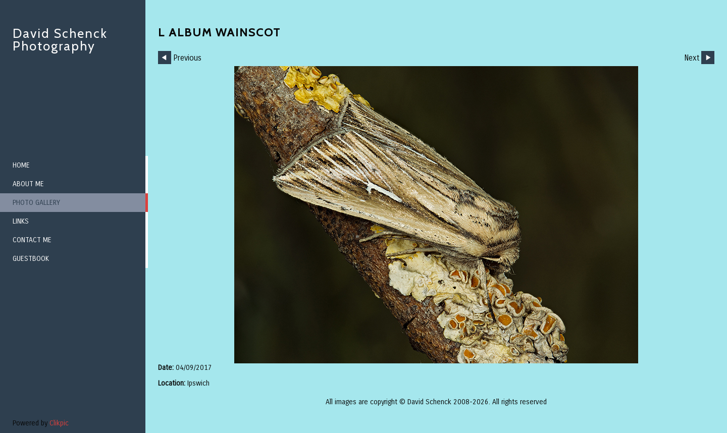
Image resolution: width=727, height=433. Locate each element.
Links (21, 221)
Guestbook (31, 258)
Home (21, 165)
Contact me (32, 240)
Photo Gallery (36, 202)
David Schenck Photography (60, 39)
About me (28, 184)
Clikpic (59, 423)
